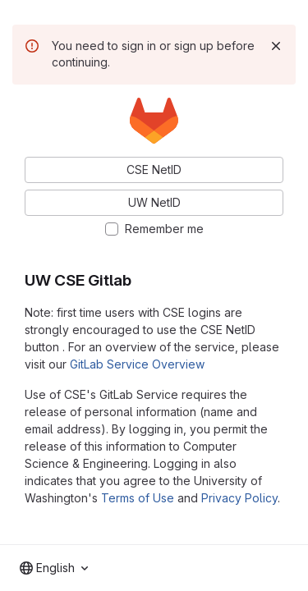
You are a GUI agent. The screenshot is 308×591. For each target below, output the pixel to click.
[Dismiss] (276, 46)
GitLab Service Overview (137, 364)
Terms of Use (137, 498)
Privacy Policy (239, 498)
